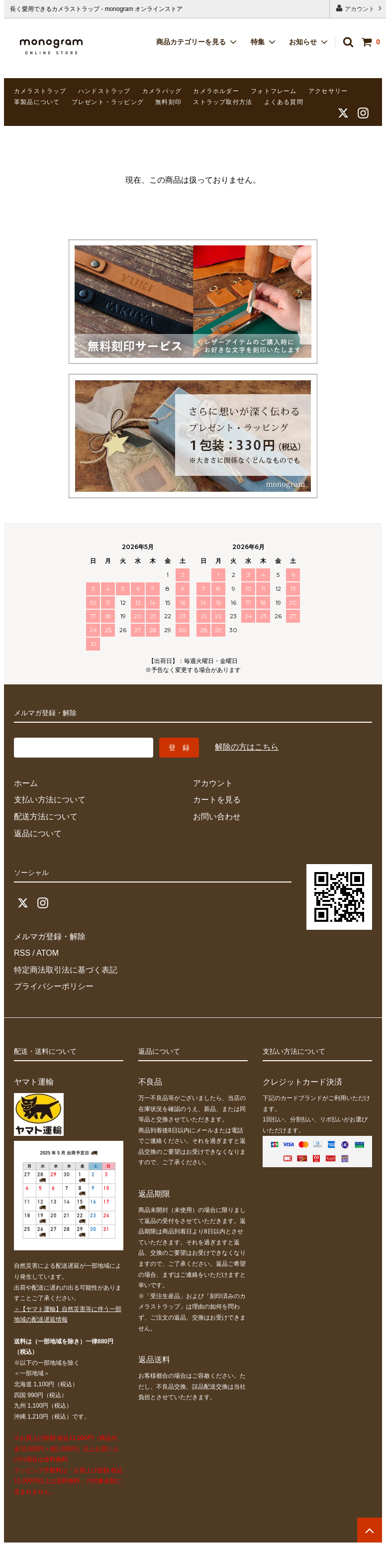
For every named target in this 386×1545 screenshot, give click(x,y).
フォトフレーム (273, 91)
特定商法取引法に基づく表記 (65, 970)
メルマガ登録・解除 (50, 936)
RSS (22, 953)
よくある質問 (283, 102)
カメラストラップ (40, 91)
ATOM (47, 953)
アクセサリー (328, 91)
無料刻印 (168, 102)
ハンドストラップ (104, 91)
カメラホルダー (216, 91)
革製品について (37, 102)
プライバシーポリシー (54, 986)
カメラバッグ (162, 91)
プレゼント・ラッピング (108, 102)
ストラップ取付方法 (222, 102)
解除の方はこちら (247, 747)
